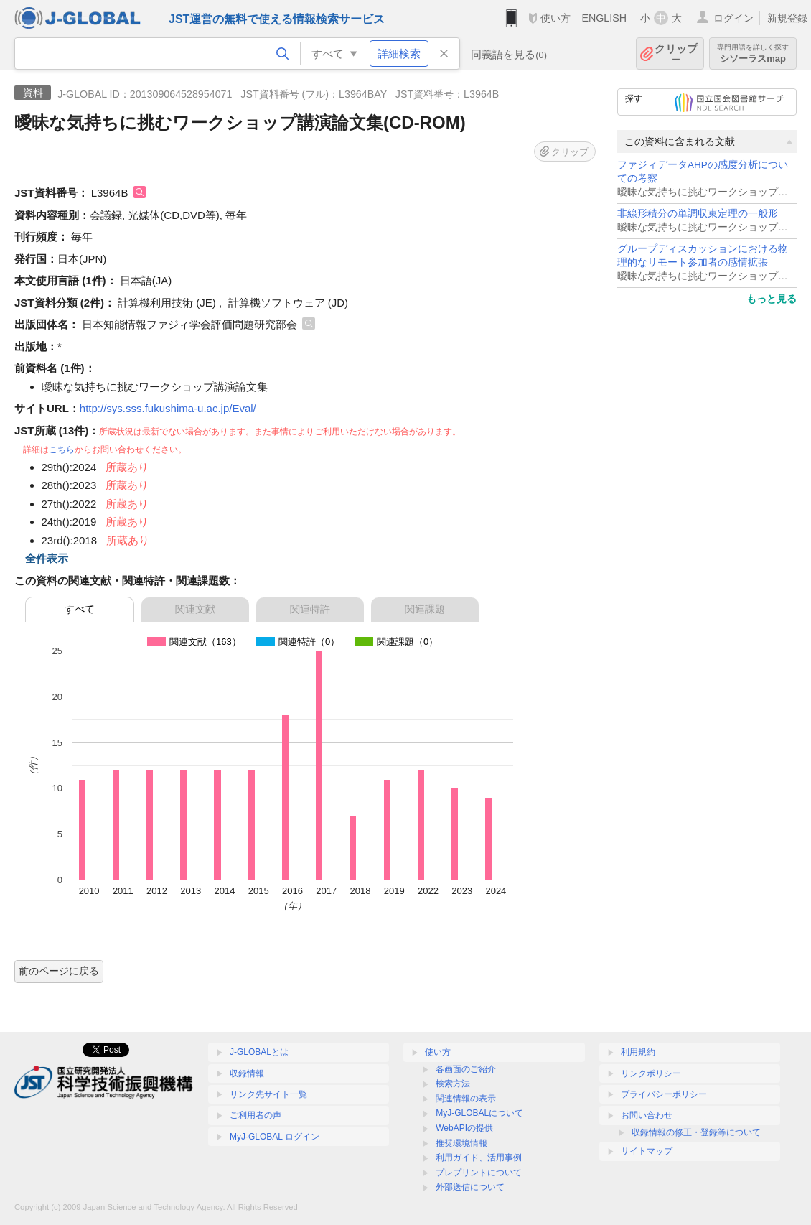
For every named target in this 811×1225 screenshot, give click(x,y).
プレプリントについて (479, 1173)
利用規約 (638, 1052)
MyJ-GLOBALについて (479, 1113)
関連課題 (425, 609)
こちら (62, 449)
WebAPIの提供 (464, 1128)
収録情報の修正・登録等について (696, 1132)
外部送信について (470, 1187)
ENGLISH (604, 18)
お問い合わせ (646, 1115)
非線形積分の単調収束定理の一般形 (697, 213)
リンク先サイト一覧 (268, 1094)
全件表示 (46, 558)
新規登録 (787, 18)
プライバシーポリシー (664, 1094)
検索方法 (453, 1084)
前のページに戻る (59, 971)
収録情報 (247, 1073)
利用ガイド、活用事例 (479, 1157)
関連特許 (310, 609)
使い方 (555, 18)
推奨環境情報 (461, 1143)
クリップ (676, 53)
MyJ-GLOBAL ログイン (274, 1137)
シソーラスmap (753, 53)
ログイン (733, 18)
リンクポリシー (651, 1073)
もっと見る (771, 298)
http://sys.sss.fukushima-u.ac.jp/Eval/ (168, 408)
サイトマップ (646, 1151)
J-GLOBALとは (259, 1052)
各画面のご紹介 (466, 1069)
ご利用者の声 (255, 1115)
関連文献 (195, 609)
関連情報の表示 (466, 1099)
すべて (80, 609)
